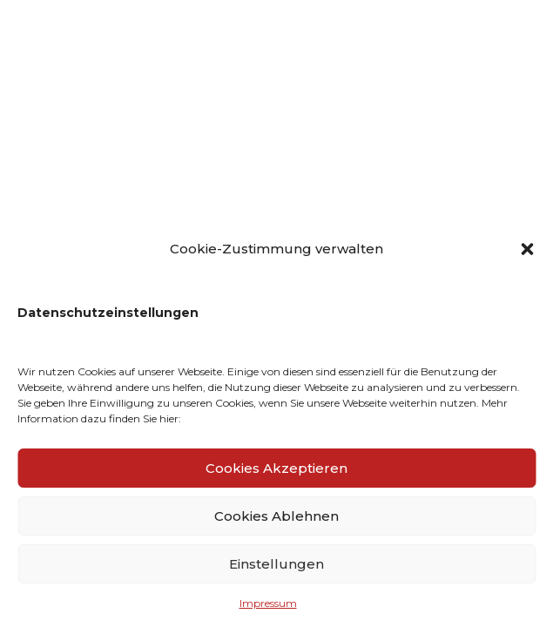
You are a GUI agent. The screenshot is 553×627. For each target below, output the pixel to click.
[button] (527, 249)
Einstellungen (276, 564)
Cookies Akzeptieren (276, 468)
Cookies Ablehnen (276, 516)
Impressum (268, 603)
